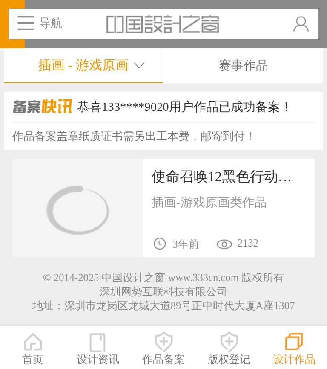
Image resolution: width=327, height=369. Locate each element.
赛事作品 (243, 65)
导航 (50, 23)
